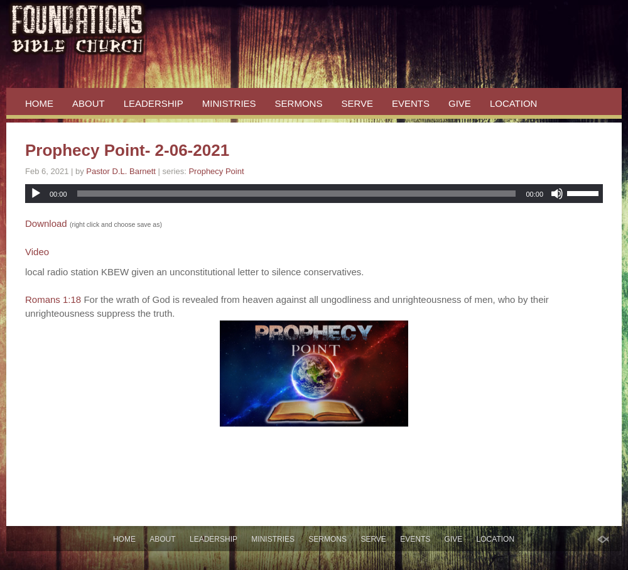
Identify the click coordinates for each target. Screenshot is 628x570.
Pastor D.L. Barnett (121, 171)
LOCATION (514, 103)
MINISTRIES (229, 103)
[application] (314, 193)
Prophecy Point (216, 171)
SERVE (357, 103)
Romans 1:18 (53, 299)
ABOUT (88, 103)
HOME (39, 103)
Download (46, 223)
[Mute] (557, 193)
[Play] (36, 193)
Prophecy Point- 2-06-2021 (127, 150)
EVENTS (411, 103)
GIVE (459, 103)
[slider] (296, 193)
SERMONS (299, 103)
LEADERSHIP (153, 103)
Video (37, 251)
